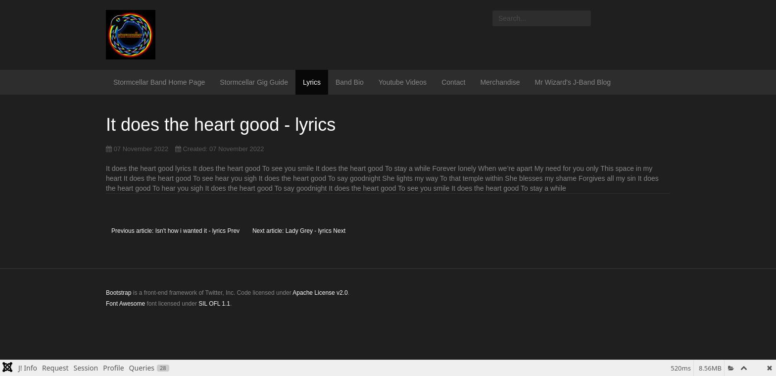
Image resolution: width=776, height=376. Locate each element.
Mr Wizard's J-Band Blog (573, 82)
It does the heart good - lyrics (221, 124)
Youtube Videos (403, 82)
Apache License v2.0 (319, 292)
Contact (453, 82)
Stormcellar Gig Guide (254, 82)
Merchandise (500, 82)
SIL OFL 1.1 (214, 303)
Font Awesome (125, 303)
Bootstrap (118, 292)
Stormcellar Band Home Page (159, 82)
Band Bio (350, 82)
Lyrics (312, 82)
